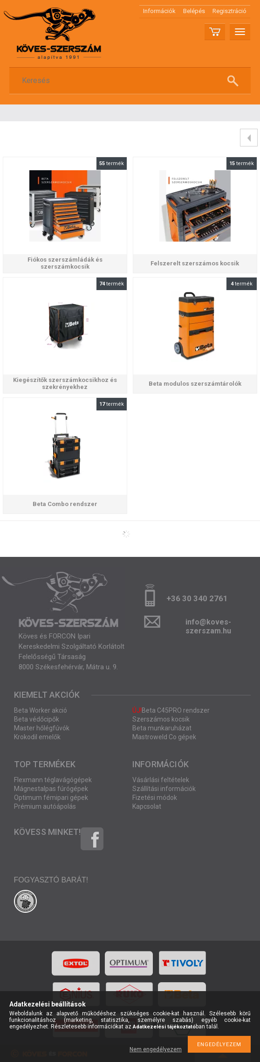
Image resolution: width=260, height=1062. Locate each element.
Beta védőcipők (36, 719)
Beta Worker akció (40, 710)
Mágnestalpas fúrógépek (51, 788)
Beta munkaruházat (162, 728)
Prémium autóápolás (45, 806)
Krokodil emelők (37, 737)
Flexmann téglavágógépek (53, 780)
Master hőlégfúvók (41, 728)
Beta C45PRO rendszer (171, 710)
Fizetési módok (154, 797)
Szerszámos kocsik (161, 719)
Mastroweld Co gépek (164, 737)
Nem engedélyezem (156, 1049)
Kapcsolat (146, 806)
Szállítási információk (164, 788)
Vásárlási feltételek (160, 780)
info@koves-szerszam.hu (208, 625)
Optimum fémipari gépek (51, 797)
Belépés (194, 10)
